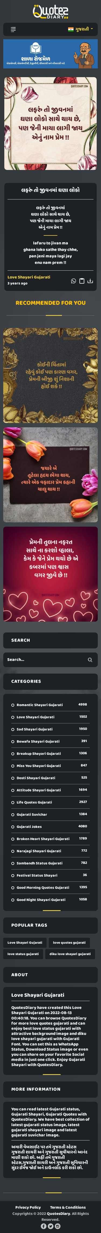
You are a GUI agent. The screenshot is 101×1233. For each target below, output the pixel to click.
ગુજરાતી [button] (79, 29)
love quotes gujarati (69, 943)
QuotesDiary (58, 1214)
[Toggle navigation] (13, 29)
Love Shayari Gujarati (29, 277)
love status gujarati (23, 954)
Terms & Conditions (68, 1207)
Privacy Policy (28, 1207)
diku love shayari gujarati (70, 954)
